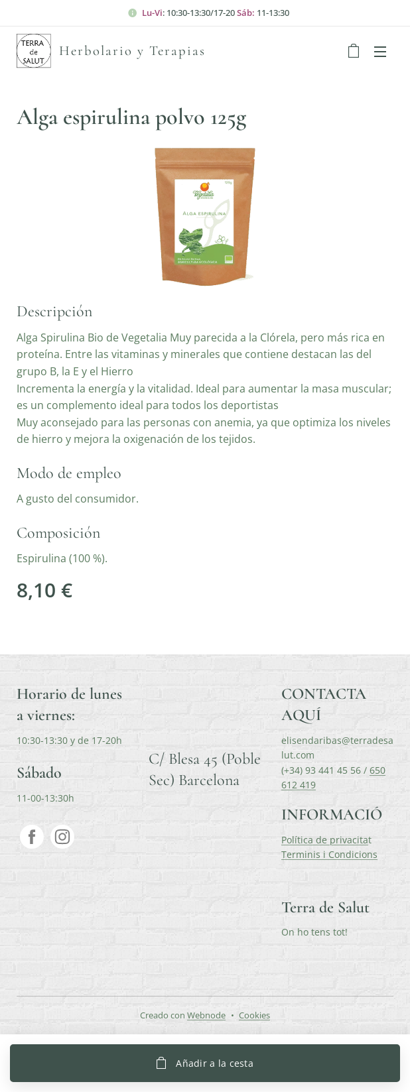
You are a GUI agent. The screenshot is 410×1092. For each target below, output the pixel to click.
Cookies (254, 1015)
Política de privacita (324, 839)
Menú (380, 51)
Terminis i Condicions (329, 854)
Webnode (206, 1015)
